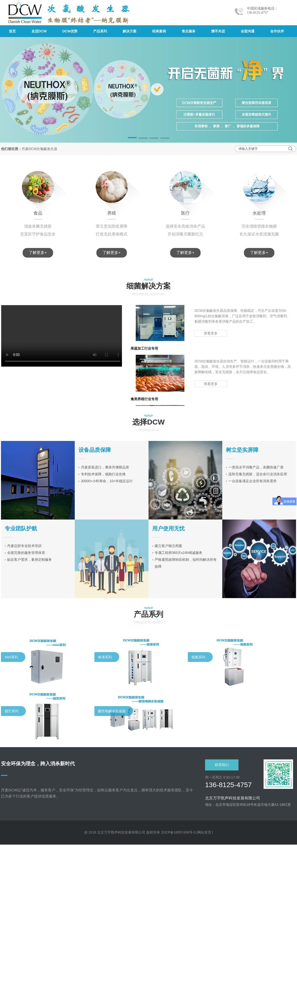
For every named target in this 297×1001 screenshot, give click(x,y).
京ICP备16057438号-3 (178, 832)
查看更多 (211, 334)
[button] (132, 138)
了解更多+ (38, 252)
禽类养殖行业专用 (144, 400)
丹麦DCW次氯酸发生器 (39, 149)
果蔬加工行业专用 (144, 350)
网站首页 (204, 832)
